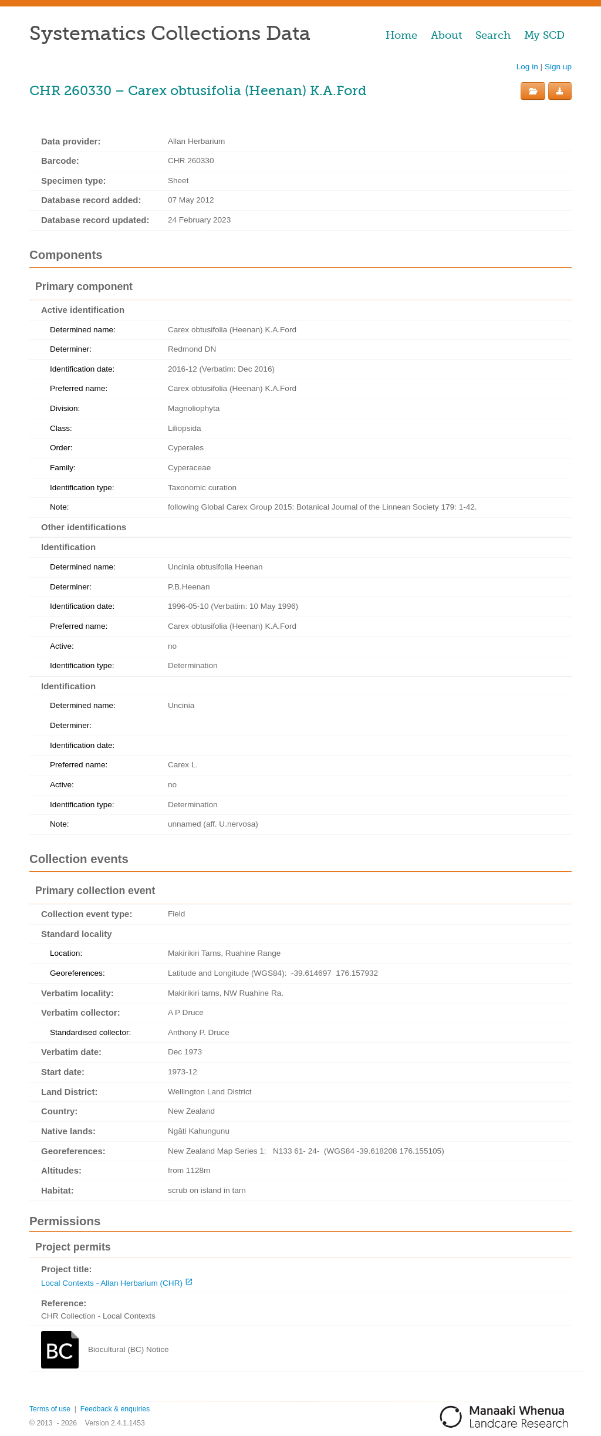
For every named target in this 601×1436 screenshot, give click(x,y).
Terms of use (49, 1409)
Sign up (558, 66)
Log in (527, 66)
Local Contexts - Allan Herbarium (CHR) (112, 1283)
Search (493, 35)
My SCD (544, 35)
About (446, 35)
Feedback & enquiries (115, 1409)
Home (401, 35)
